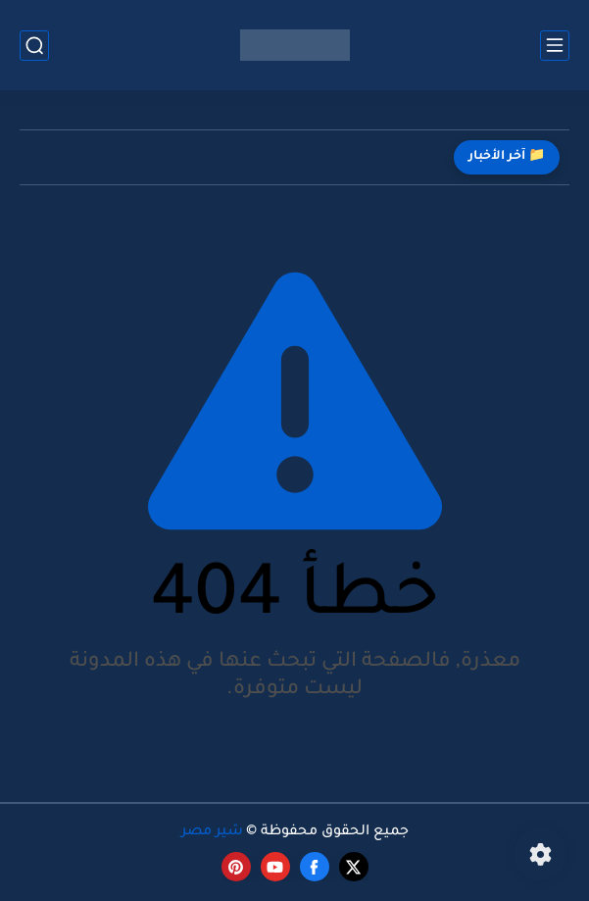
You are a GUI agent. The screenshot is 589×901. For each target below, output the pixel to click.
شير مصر (212, 832)
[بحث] (34, 45)
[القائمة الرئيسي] (554, 45)
